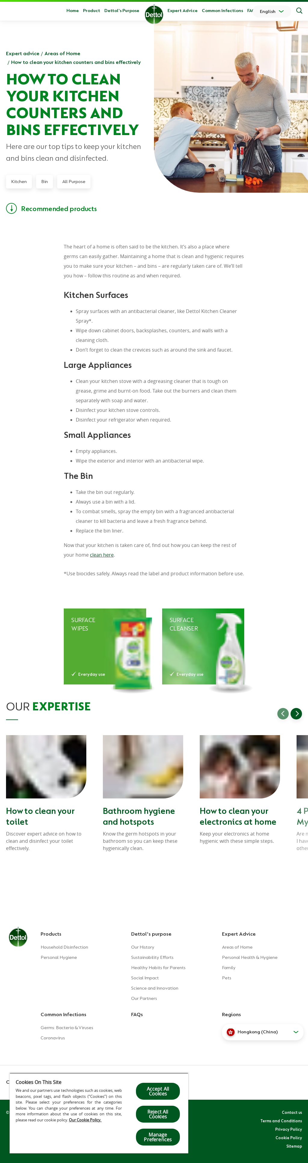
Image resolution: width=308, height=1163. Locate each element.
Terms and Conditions (281, 1120)
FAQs (252, 10)
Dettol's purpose (151, 934)
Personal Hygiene (59, 957)
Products (51, 934)
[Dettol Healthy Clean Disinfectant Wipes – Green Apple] (105, 646)
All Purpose (73, 181)
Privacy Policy (288, 1129)
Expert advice (22, 53)
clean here (102, 554)
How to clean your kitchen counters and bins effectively (76, 62)
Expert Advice (183, 10)
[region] (99, 1113)
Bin (44, 181)
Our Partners (144, 998)
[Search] (299, 11)
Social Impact (145, 978)
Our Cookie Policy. (85, 1120)
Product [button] (91, 10)
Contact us (292, 1112)
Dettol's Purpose (121, 10)
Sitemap (294, 1146)
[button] (262, 1032)
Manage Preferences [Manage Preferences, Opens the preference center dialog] (158, 1137)
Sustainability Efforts (152, 957)
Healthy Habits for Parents (158, 967)
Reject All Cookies (157, 1114)
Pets (226, 978)
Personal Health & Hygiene (250, 957)
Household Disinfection (64, 947)
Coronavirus (53, 1038)
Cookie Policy (289, 1137)
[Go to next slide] (296, 713)
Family (229, 967)
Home (72, 10)
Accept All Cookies (158, 1091)
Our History (142, 947)
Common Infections (222, 10)
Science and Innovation (154, 988)
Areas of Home (62, 53)
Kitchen (19, 181)
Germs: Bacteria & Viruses (67, 1027)
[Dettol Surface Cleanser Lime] (203, 646)
